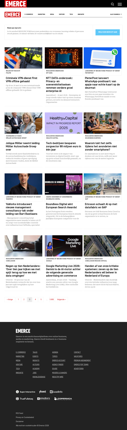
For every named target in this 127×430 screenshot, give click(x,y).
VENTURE (19, 365)
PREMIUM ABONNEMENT (82, 361)
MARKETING (20, 356)
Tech (71, 14)
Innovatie (81, 14)
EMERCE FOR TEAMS (81, 365)
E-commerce (29, 14)
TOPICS (54, 356)
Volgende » (61, 300)
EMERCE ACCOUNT (58, 361)
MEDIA (18, 361)
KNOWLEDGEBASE (39, 377)
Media (52, 14)
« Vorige (10, 300)
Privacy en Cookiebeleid (25, 417)
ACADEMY (36, 369)
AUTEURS (36, 365)
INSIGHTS (36, 361)
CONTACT (77, 352)
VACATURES (78, 356)
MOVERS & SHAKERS (59, 373)
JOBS (34, 373)
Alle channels (116, 14)
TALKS (35, 352)
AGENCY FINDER (57, 365)
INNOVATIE (19, 373)
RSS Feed (19, 413)
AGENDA (55, 352)
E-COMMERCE (21, 352)
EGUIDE (54, 369)
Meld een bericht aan (107, 32)
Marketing (41, 14)
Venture (62, 14)
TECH (18, 369)
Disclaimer (20, 422)
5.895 (52, 300)
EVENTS (35, 356)
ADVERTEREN (78, 369)
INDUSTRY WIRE (57, 377)
